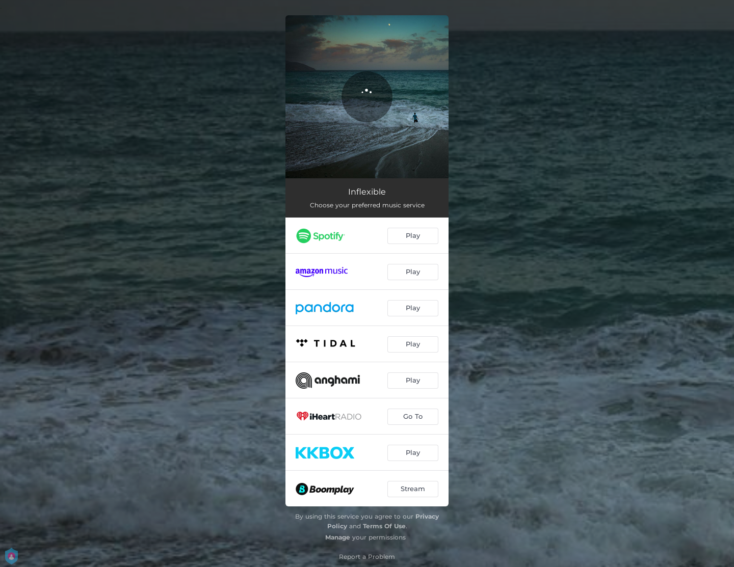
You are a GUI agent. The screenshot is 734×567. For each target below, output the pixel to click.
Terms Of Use (384, 526)
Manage (337, 537)
